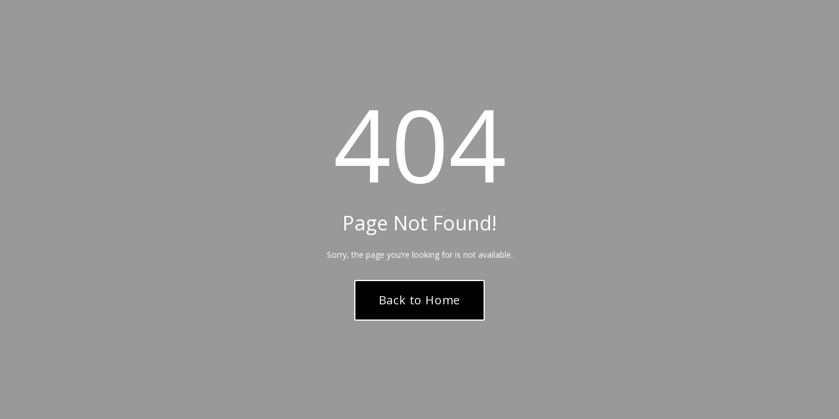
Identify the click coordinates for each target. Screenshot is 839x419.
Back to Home (420, 300)
